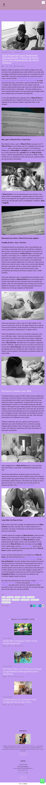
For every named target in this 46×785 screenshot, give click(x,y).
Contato (23, 777)
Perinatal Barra (25, 599)
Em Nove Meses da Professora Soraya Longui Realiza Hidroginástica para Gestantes (22, 671)
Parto (23, 597)
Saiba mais (23, 754)
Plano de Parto (34, 599)
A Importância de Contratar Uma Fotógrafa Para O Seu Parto (19, 700)
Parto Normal (15, 599)
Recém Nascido (6, 602)
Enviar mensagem (23, 766)
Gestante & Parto (19, 52)
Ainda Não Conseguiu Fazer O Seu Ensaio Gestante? (20, 642)
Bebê (3, 597)
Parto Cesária (30, 597)
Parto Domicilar (6, 599)
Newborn (17, 597)
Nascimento (10, 597)
